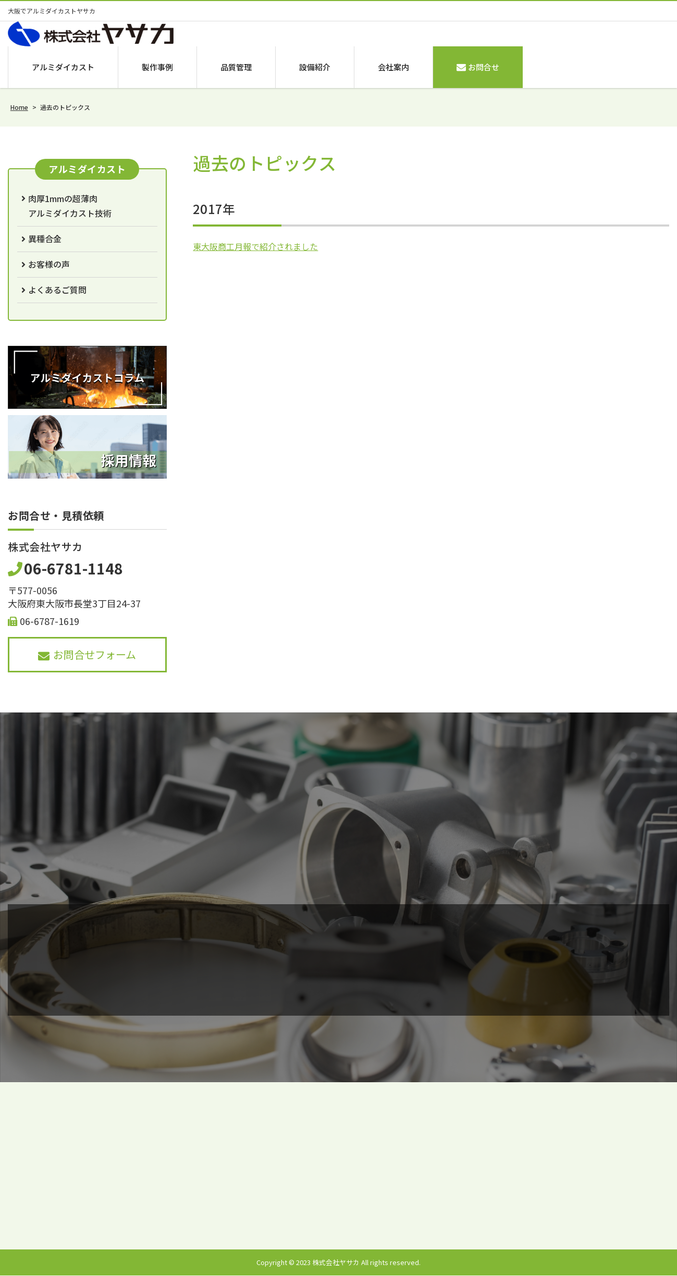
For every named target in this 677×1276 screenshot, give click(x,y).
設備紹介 (314, 66)
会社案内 (393, 66)
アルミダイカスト (63, 66)
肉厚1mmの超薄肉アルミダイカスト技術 (70, 206)
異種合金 (44, 239)
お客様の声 (49, 264)
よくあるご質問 (57, 290)
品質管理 (236, 66)
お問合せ (478, 66)
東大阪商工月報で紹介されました (255, 247)
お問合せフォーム (87, 654)
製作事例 (157, 66)
